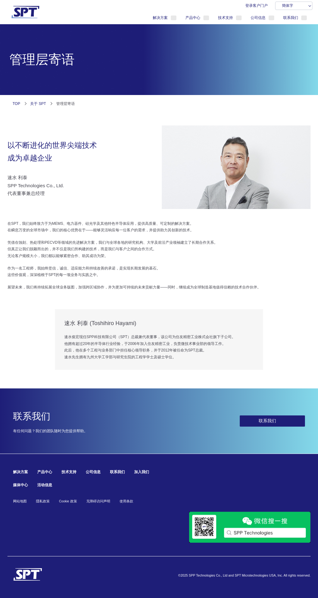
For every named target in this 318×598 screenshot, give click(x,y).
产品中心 (192, 18)
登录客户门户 (256, 5)
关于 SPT (38, 104)
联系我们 (290, 18)
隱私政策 (43, 501)
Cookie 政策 (68, 501)
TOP (16, 104)
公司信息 (258, 18)
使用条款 (126, 501)
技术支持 (225, 18)
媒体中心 (20, 485)
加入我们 (141, 472)
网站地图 (20, 501)
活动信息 (44, 485)
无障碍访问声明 (98, 501)
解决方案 (160, 18)
